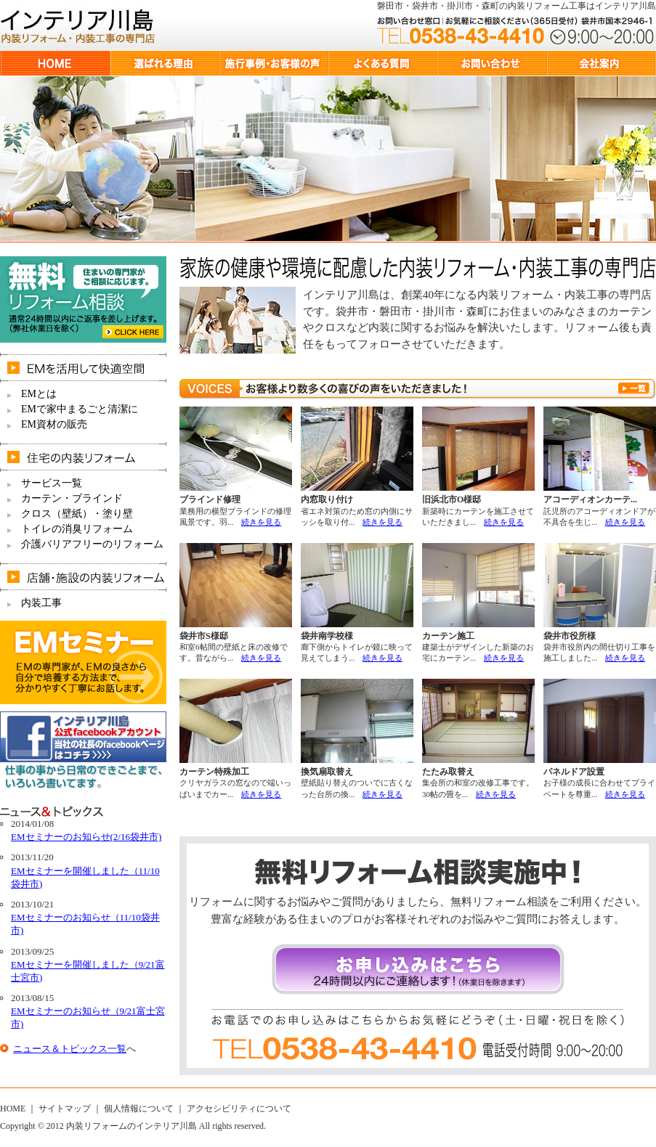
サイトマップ (65, 1108)
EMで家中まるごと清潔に (79, 409)
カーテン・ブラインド (72, 498)
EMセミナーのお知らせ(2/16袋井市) (86, 836)
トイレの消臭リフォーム (77, 528)
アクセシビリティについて (239, 1108)
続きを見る (261, 522)
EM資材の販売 (54, 424)
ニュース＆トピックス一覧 (69, 1048)
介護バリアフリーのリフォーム (92, 544)
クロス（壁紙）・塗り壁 (77, 513)
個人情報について (139, 1108)
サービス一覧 (51, 483)
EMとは (39, 393)
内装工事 (41, 602)
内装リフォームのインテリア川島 (131, 1126)
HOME (12, 1108)
